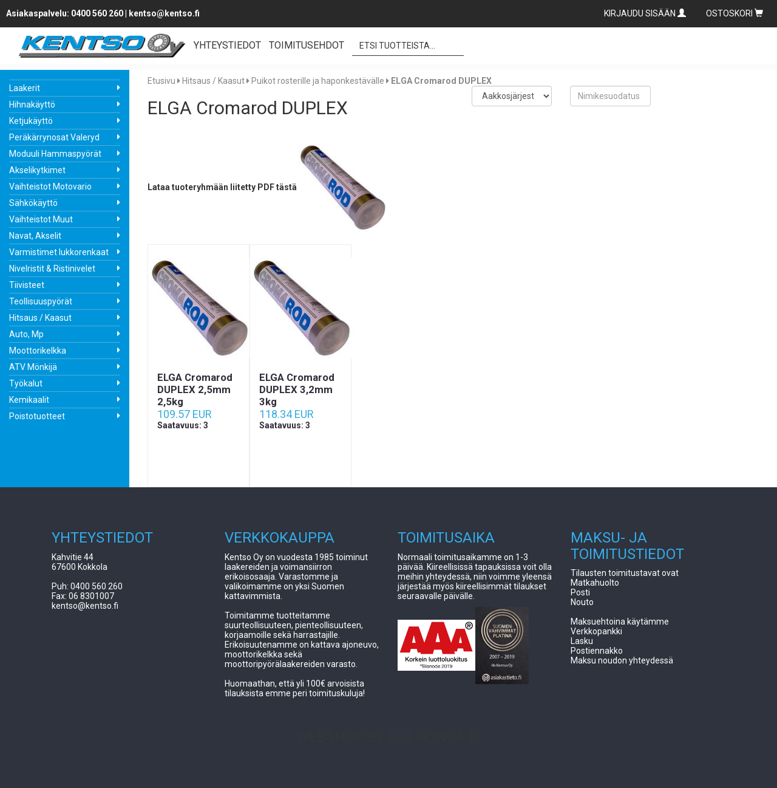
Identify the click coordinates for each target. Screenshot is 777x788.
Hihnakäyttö (32, 104)
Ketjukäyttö (31, 121)
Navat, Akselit (35, 236)
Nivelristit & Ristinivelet (52, 268)
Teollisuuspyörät (40, 301)
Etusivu (161, 81)
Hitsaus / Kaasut (40, 318)
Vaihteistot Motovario (50, 186)
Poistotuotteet (37, 416)
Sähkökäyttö (33, 203)
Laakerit (24, 88)
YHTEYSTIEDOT (227, 45)
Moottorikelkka (37, 350)
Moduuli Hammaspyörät (55, 154)
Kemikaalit (29, 400)
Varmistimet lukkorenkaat (59, 252)
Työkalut (25, 383)
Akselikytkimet (37, 170)
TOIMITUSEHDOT (306, 45)
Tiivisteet (26, 285)
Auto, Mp (26, 334)
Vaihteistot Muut (41, 219)
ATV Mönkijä (33, 367)
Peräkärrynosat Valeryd (54, 137)
